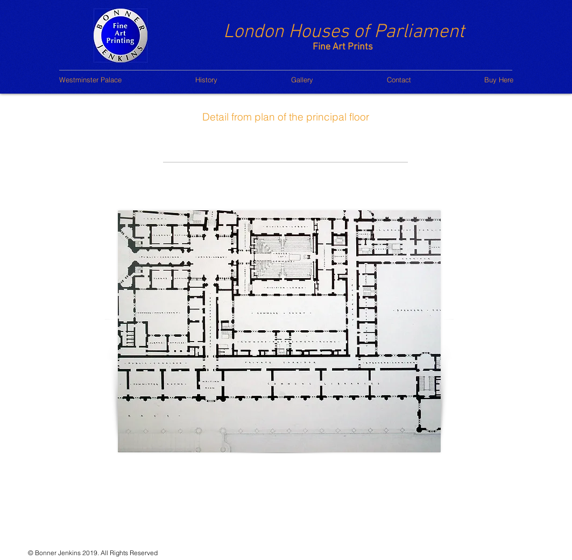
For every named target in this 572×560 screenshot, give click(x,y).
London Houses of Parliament (343, 32)
